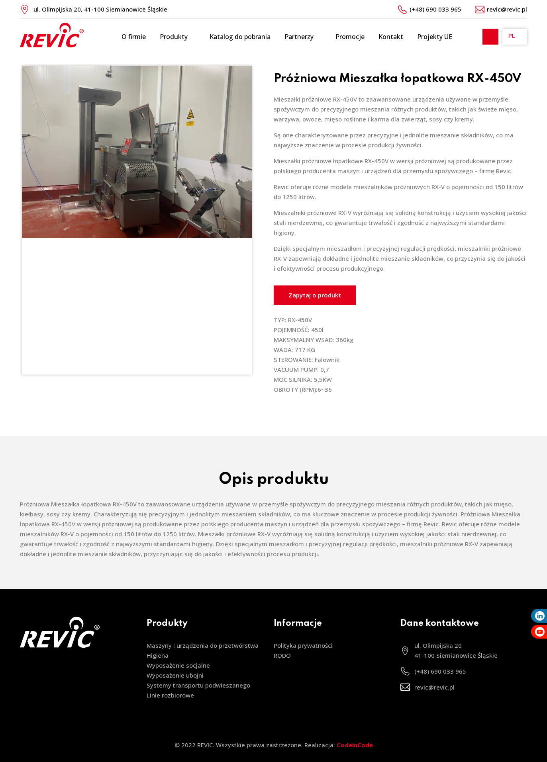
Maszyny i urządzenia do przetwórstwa (202, 645)
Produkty (178, 36)
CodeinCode (355, 745)
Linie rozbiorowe (170, 695)
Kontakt (390, 36)
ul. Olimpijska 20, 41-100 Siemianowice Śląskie (100, 9)
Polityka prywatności (303, 645)
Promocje (350, 36)
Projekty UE (434, 36)
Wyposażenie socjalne (178, 665)
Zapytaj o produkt (314, 295)
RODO (282, 655)
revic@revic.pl (507, 9)
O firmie (134, 36)
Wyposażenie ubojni (175, 675)
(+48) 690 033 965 (435, 9)
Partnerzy (303, 36)
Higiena (158, 655)
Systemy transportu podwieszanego (198, 685)
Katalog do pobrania (240, 36)
